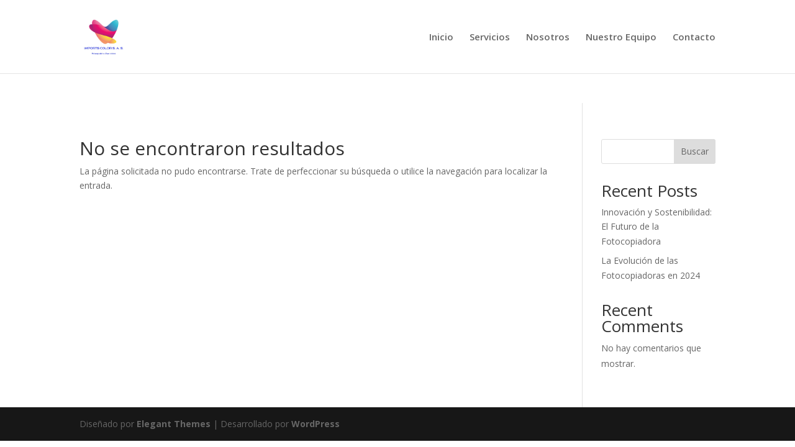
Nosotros (548, 37)
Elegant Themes (174, 424)
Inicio (441, 37)
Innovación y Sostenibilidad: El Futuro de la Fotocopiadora (656, 227)
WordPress (315, 424)
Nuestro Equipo (621, 37)
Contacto (694, 37)
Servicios (490, 37)
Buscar (695, 151)
